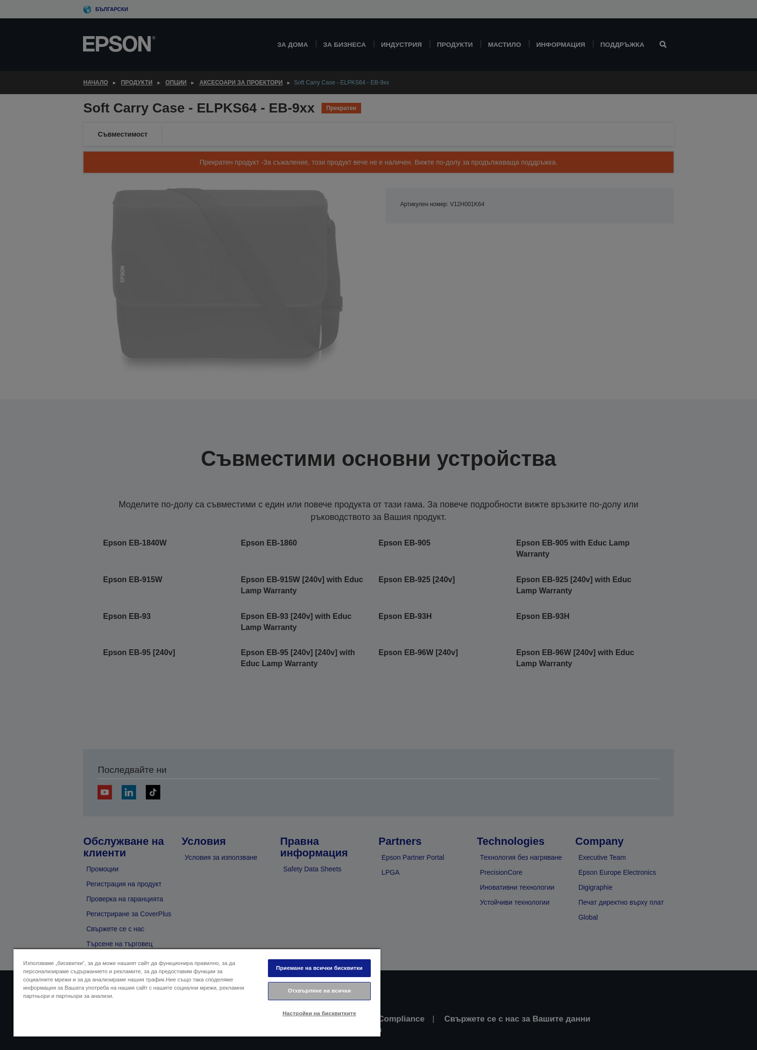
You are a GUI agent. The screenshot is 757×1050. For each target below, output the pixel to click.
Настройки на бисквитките (319, 1013)
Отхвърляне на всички (319, 991)
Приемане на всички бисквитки (319, 968)
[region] (197, 992)
